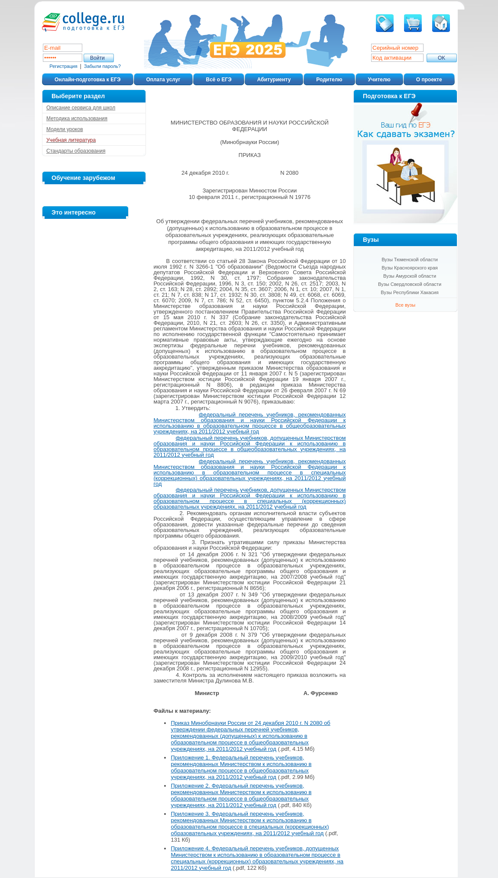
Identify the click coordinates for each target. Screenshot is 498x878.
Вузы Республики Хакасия (409, 292)
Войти (97, 58)
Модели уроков (64, 129)
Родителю (329, 80)
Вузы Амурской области (409, 276)
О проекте (429, 80)
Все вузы (405, 305)
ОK (441, 58)
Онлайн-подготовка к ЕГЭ (88, 80)
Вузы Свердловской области (409, 284)
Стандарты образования (75, 151)
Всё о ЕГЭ (218, 80)
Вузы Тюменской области (410, 259)
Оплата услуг (163, 80)
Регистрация (63, 66)
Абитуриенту (274, 80)
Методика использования (76, 118)
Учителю (379, 80)
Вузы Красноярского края (410, 267)
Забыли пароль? (102, 66)
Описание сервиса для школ (80, 108)
